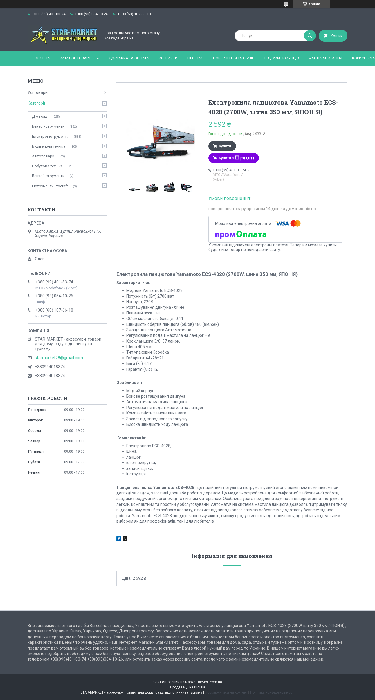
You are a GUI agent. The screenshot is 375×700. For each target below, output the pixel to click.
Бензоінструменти (48, 126)
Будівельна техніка (48, 146)
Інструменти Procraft (50, 186)
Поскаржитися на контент (226, 692)
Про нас (195, 58)
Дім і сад (39, 116)
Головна (41, 58)
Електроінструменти (50, 136)
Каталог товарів (76, 58)
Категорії (36, 103)
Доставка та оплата (129, 58)
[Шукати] (310, 35)
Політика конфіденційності (272, 692)
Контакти (168, 58)
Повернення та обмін (234, 58)
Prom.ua (215, 682)
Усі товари (38, 92)
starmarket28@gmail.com (59, 357)
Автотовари (43, 156)
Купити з (236, 158)
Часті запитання (325, 58)
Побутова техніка (47, 166)
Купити (225, 146)
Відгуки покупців (281, 58)
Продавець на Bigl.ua (187, 687)
